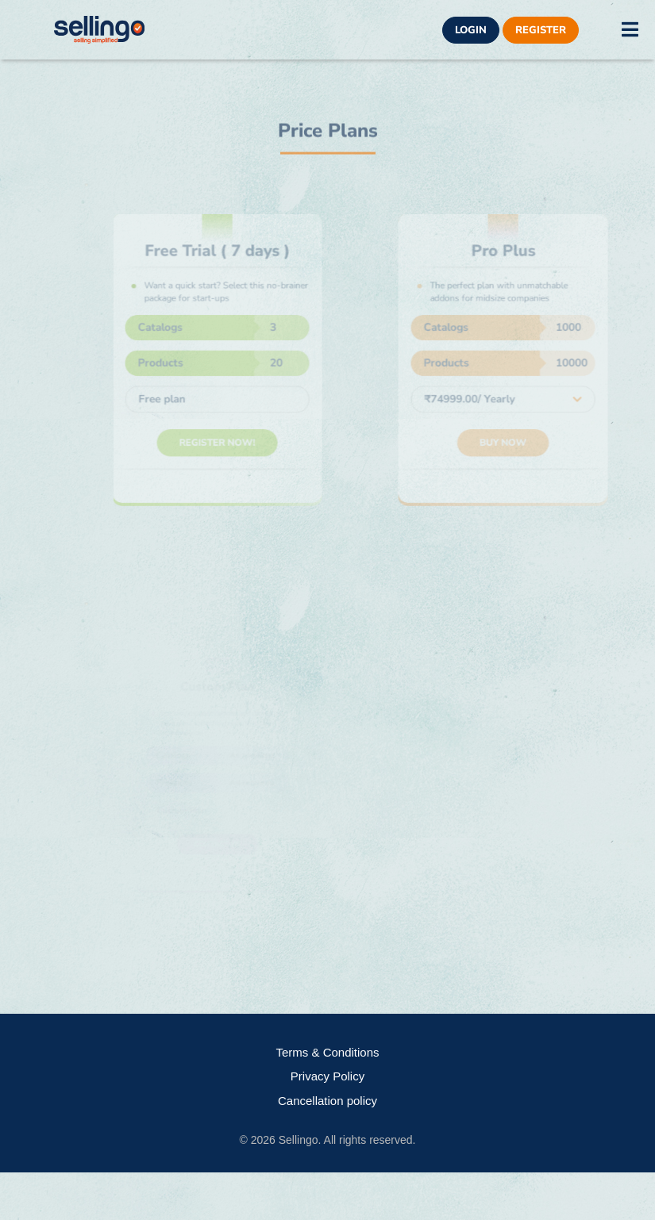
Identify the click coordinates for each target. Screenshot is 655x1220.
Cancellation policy (327, 1100)
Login (471, 30)
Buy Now (508, 439)
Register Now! (223, 439)
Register (540, 30)
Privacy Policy (327, 1076)
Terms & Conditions (327, 1052)
